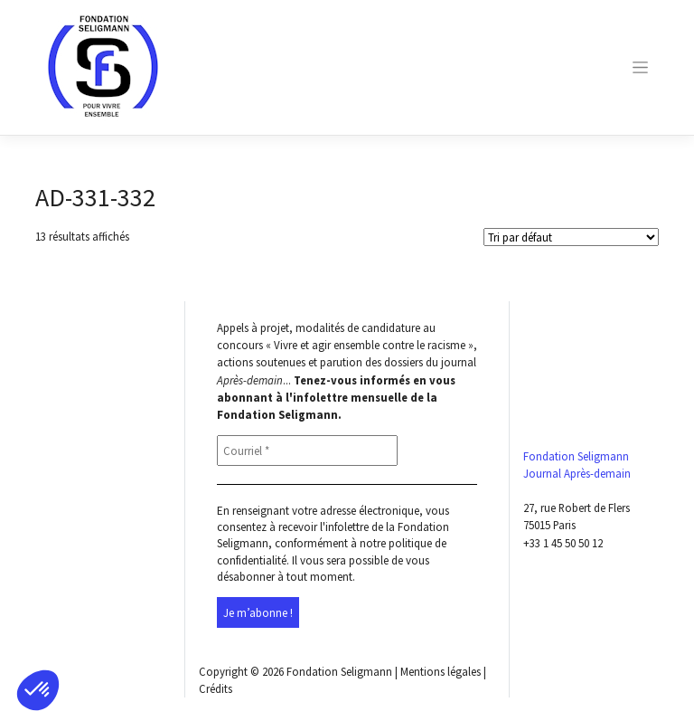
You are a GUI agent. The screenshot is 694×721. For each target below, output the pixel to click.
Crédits (215, 688)
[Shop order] (571, 237)
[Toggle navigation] (641, 67)
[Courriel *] (307, 450)
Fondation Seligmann (339, 671)
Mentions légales (440, 671)
